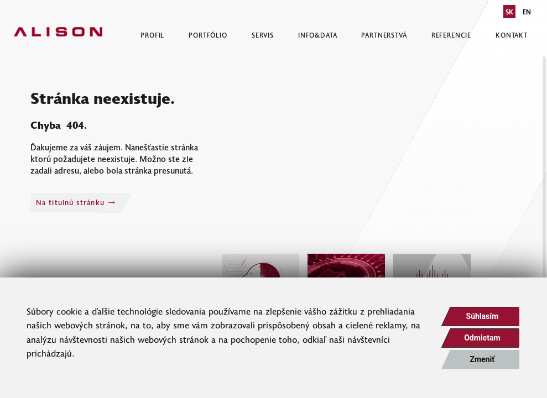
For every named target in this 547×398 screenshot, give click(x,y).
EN (527, 11)
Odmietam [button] (482, 337)
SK (509, 11)
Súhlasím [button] (482, 316)
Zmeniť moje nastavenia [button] (482, 362)
